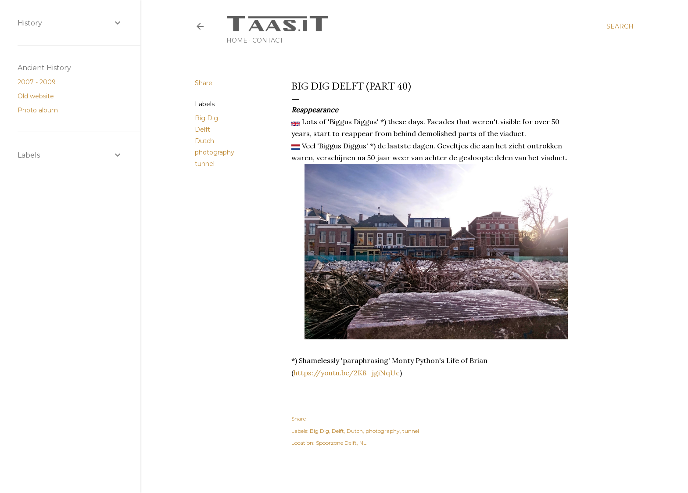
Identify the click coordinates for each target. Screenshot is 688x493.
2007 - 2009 (40, 82)
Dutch (204, 141)
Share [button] (203, 83)
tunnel (205, 164)
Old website (39, 96)
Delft (202, 129)
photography (214, 152)
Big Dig (206, 118)
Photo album (41, 110)
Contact (267, 40)
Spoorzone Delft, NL (341, 442)
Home (236, 40)
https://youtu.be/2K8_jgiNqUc (347, 372)
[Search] (620, 26)
